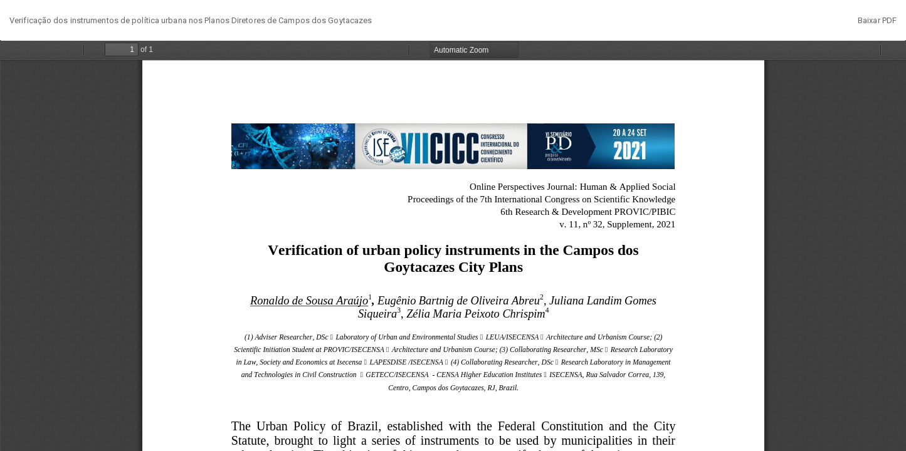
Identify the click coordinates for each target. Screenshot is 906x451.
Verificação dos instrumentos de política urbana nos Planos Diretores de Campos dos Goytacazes (190, 20)
